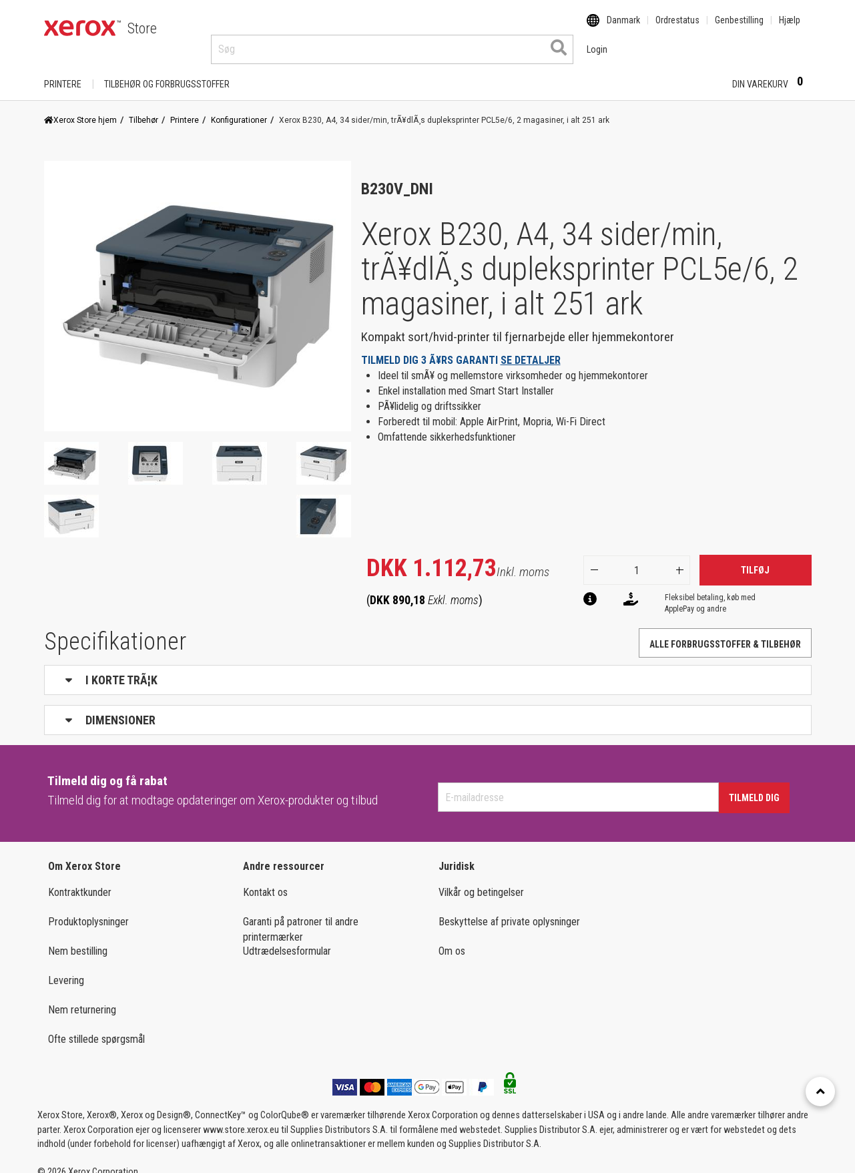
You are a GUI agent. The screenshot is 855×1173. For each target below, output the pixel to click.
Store (142, 28)
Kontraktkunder (79, 879)
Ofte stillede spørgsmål (96, 1026)
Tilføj (755, 557)
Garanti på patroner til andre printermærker (300, 917)
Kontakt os (265, 879)
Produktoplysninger (88, 909)
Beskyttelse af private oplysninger (509, 909)
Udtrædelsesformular (287, 938)
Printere (62, 71)
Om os (452, 938)
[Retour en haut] (820, 1091)
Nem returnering (82, 997)
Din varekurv (772, 70)
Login (698, 71)
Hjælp (789, 28)
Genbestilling (739, 28)
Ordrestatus (677, 28)
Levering (66, 967)
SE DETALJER (531, 347)
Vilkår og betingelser (481, 879)
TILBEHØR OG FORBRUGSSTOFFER (167, 71)
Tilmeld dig (754, 785)
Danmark (623, 28)
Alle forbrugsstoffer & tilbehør (725, 631)
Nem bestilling (77, 938)
